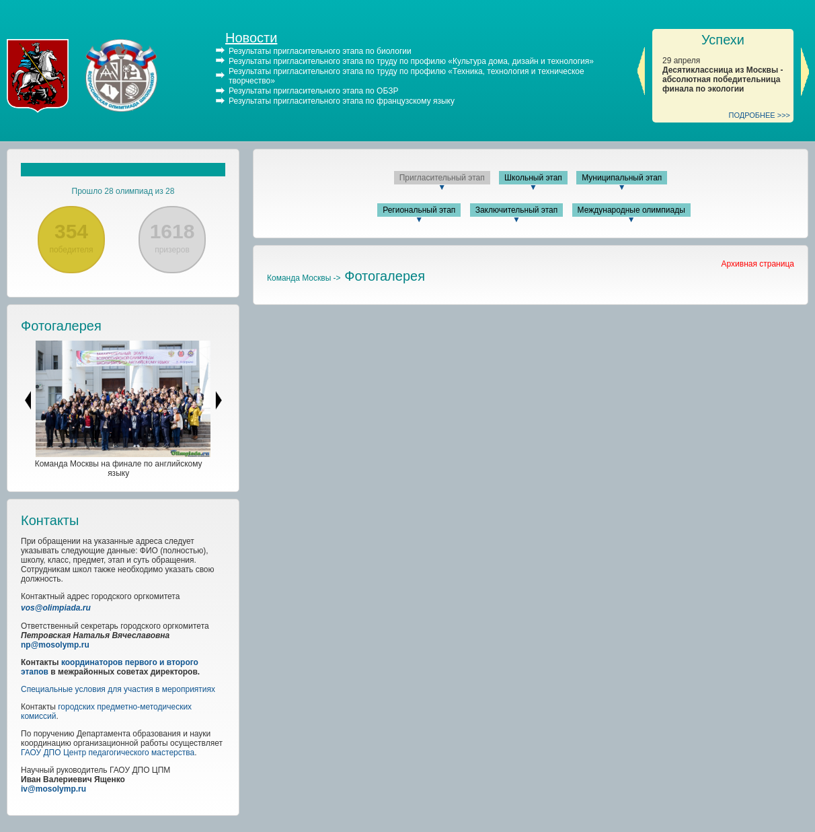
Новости (251, 37)
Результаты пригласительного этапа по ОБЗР (313, 91)
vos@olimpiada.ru (56, 608)
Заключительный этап (516, 210)
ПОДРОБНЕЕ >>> (760, 115)
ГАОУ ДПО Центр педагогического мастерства (107, 752)
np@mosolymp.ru (55, 645)
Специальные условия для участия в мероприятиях (118, 689)
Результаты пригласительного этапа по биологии (320, 51)
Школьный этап (533, 177)
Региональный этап (419, 210)
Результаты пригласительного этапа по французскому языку (342, 101)
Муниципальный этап (622, 177)
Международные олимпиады (631, 210)
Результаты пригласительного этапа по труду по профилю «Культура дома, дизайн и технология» (411, 61)
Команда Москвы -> (304, 278)
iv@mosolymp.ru (53, 789)
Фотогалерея (61, 325)
